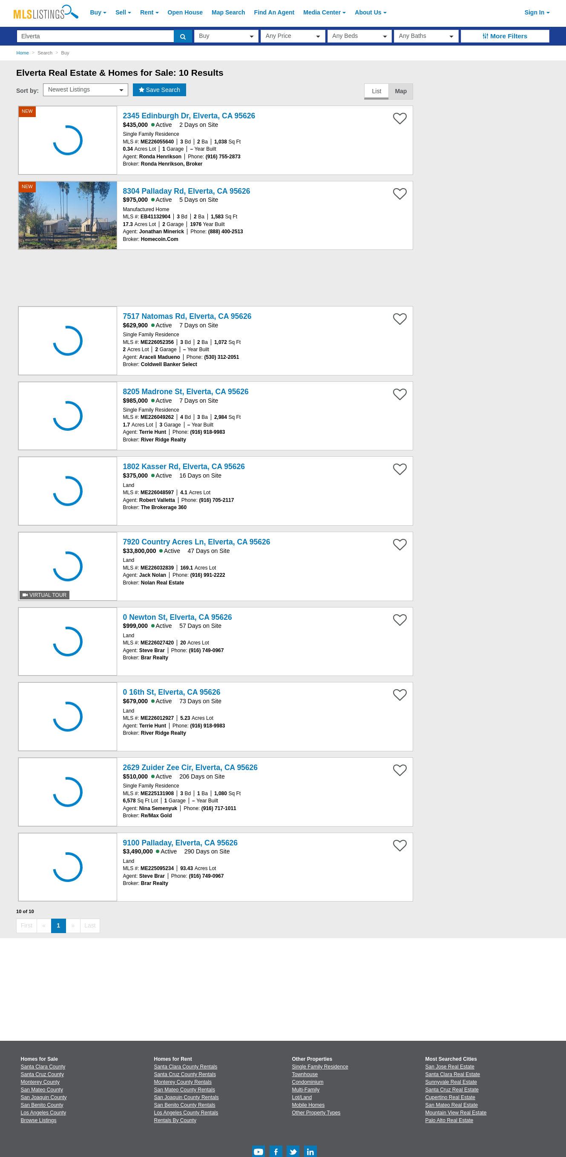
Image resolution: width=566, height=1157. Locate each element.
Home (23, 52)
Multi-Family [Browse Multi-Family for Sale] (306, 1090)
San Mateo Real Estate (451, 1105)
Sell (120, 12)
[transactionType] (226, 36)
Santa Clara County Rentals (186, 1067)
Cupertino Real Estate (450, 1097)
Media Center (322, 12)
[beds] (360, 36)
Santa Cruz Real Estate (452, 1090)
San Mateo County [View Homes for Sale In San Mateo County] (42, 1090)
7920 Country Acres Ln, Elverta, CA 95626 (196, 542)
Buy (95, 12)
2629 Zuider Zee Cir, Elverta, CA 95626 (190, 767)
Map (401, 91)
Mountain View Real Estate (456, 1113)
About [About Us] (368, 12)
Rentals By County (175, 1120)
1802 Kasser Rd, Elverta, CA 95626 (184, 466)
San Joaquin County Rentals (186, 1097)
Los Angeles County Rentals (186, 1113)
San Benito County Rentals (184, 1105)
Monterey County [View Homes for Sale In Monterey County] (40, 1082)
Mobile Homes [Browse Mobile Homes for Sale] (308, 1105)
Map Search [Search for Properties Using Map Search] (228, 12)
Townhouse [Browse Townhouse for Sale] (305, 1074)
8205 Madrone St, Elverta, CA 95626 (186, 391)
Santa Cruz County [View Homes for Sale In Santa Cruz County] (42, 1074)
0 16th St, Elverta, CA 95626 (172, 692)
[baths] (426, 36)
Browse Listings (39, 1120)
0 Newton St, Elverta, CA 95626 (177, 617)
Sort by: (27, 90)
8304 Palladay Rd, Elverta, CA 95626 (186, 191)
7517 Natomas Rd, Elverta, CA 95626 (187, 316)
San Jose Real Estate (449, 1067)
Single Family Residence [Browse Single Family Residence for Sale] (320, 1067)
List (376, 91)
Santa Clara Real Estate (452, 1074)
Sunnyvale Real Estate (451, 1082)
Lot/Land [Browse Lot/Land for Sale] (302, 1097)
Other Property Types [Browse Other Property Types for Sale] (316, 1113)
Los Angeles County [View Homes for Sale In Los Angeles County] (43, 1113)
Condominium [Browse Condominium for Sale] (308, 1082)
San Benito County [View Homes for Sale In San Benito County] (42, 1105)
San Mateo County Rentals (184, 1090)
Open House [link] (185, 12)
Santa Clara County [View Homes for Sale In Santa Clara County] (43, 1067)
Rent (146, 12)
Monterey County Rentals (183, 1082)
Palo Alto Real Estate (449, 1120)
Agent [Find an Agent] (274, 12)
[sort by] (85, 89)
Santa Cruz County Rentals (185, 1074)
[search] (183, 36)
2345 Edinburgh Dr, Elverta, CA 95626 (189, 116)
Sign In (535, 12)
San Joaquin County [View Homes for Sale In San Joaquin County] (44, 1097)
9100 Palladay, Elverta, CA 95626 (180, 843)
